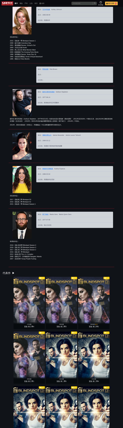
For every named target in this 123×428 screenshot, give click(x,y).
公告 (31, 3)
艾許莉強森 (46, 9)
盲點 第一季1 (84, 324)
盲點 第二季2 (114, 297)
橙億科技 (64, 425)
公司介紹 (107, 414)
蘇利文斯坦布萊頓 (48, 92)
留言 (36, 3)
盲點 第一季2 (69, 324)
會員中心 (117, 414)
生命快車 (69, 376)
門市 (26, 3)
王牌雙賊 (54, 376)
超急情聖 (84, 350)
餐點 (21, 3)
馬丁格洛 (45, 214)
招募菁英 (98, 414)
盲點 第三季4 (9, 297)
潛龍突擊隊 (114, 324)
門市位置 (70, 414)
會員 (41, 3)
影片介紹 (52, 414)
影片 (16, 3)
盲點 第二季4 (84, 297)
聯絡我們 (89, 414)
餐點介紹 (61, 414)
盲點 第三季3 (24, 297)
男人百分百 (61, 402)
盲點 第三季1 (54, 297)
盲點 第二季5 (69, 297)
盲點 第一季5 (24, 324)
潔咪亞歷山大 (46, 135)
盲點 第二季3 (99, 297)
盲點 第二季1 (9, 324)
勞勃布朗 (45, 69)
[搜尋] (82, 3)
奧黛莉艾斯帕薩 (47, 169)
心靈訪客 (114, 376)
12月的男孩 (99, 376)
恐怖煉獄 (84, 376)
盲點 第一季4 (39, 324)
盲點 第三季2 (39, 297)
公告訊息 (80, 414)
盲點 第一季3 (54, 324)
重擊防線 (39, 376)
